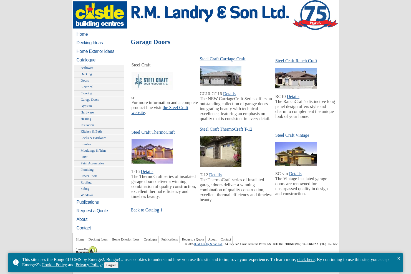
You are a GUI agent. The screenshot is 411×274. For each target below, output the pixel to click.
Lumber (86, 144)
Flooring (86, 93)
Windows (87, 195)
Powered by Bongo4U (75, 245)
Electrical (87, 87)
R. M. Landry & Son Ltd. (208, 243)
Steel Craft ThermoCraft (153, 132)
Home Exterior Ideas (95, 51)
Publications (88, 202)
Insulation (87, 125)
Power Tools (89, 176)
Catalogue (86, 60)
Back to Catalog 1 (147, 210)
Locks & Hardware (93, 138)
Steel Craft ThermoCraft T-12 (226, 129)
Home (82, 34)
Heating (86, 119)
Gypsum (86, 106)
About (82, 219)
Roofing (86, 182)
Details (229, 93)
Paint (84, 157)
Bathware (87, 68)
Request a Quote (92, 210)
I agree (111, 265)
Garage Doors (90, 100)
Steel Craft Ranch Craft (296, 60)
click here (306, 259)
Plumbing (87, 170)
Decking (86, 74)
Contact (84, 228)
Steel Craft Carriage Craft (223, 58)
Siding (85, 189)
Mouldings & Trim (93, 150)
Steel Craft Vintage (292, 135)
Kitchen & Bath (91, 131)
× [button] (398, 258)
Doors (85, 80)
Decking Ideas (90, 42)
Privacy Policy (88, 264)
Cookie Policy (54, 264)
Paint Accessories (92, 163)
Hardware (87, 112)
